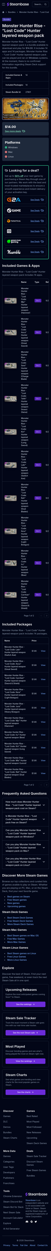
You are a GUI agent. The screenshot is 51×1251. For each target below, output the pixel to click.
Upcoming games (16, 906)
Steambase (31, 1200)
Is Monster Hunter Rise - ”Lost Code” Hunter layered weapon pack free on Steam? (25, 819)
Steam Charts (10, 1137)
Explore (7, 1223)
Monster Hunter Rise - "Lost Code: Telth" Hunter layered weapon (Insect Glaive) (25, 398)
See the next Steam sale (25, 1033)
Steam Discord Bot (12, 1201)
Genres (7, 1156)
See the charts (25, 1092)
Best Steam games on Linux (21, 953)
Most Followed (34, 1127)
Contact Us (43, 1245)
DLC (5, 1121)
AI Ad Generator (11, 1228)
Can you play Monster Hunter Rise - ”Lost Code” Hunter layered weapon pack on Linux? (25, 861)
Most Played (33, 1121)
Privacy (6, 1245)
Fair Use (24, 1245)
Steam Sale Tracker (37, 1156)
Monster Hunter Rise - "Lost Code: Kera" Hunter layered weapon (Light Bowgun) (25, 531)
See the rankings (25, 1004)
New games (13, 903)
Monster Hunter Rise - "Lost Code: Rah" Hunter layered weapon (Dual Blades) (25, 498)
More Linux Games (17, 960)
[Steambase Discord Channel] (27, 1222)
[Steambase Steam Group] (31, 1222)
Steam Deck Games (37, 1143)
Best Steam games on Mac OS (23, 935)
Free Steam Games (36, 1170)
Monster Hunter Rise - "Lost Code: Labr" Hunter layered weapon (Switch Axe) (25, 465)
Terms (15, 1245)
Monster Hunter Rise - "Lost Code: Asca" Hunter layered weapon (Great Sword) (25, 332)
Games (6, 1116)
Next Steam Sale (11, 1212)
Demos (6, 1127)
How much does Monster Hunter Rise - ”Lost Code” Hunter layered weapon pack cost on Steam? (25, 805)
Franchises (8, 1183)
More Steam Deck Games (20, 924)
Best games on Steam (18, 896)
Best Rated (32, 1116)
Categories (8, 1161)
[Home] (3, 12)
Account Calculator (13, 1218)
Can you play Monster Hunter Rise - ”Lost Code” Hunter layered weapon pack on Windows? (25, 833)
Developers (9, 1172)
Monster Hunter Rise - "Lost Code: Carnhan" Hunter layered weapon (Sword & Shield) (25, 594)
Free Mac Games (16, 938)
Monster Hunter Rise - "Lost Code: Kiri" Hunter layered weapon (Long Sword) (25, 431)
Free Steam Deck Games (20, 921)
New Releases (34, 1132)
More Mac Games (16, 942)
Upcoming (32, 1137)
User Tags (8, 1167)
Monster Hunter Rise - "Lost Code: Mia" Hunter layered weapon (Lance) (15, 760)
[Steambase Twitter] (36, 1222)
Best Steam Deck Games (20, 917)
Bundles (12, 12)
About (32, 1245)
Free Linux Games (16, 956)
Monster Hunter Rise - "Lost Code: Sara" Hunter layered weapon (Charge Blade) (25, 365)
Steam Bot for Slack (13, 1207)
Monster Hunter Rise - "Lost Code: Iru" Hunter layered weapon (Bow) (15, 735)
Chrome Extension (12, 1196)
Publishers (8, 1177)
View (43, 651)
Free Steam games (17, 899)
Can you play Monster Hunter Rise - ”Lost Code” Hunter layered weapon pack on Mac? (25, 847)
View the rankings (25, 1061)
